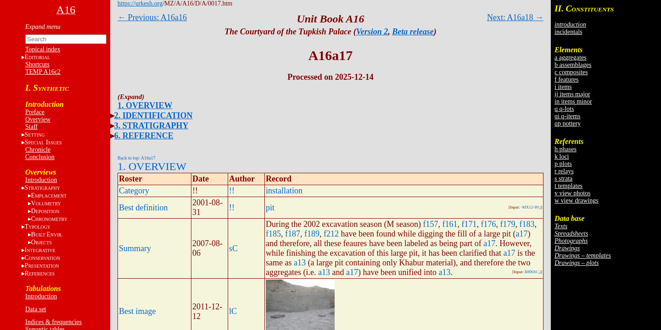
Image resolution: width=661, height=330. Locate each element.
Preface (35, 112)
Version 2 (372, 31)
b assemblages (573, 64)
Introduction (41, 179)
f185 (273, 233)
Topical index (42, 49)
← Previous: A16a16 (152, 17)
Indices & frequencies (53, 322)
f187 (292, 233)
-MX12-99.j (531, 207)
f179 (507, 224)
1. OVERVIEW (145, 105)
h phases (566, 149)
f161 (449, 224)
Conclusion (40, 157)
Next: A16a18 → (515, 17)
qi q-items (567, 116)
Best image (137, 311)
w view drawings (577, 200)
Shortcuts (37, 64)
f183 (526, 224)
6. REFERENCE (144, 135)
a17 (522, 233)
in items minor (573, 101)
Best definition (143, 207)
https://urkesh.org (140, 3)
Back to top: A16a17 (137, 157)
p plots (563, 163)
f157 (430, 224)
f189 (311, 233)
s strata (563, 178)
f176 (488, 224)
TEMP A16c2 (43, 71)
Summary (135, 248)
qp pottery (568, 123)
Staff (31, 126)
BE (47, 234)
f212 (331, 233)
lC (233, 311)
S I (43, 142)
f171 (468, 224)
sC (233, 248)
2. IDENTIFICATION (153, 115)
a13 (300, 262)
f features (566, 79)
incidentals (569, 31)
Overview (37, 119)
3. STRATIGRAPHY (151, 125)
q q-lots (564, 108)
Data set (35, 309)
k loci (562, 156)
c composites (571, 72)
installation (284, 190)
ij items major (572, 94)
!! (232, 190)
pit (270, 207)
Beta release (412, 31)
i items (563, 86)
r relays (564, 171)
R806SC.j (533, 272)
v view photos (573, 193)
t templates (569, 185)
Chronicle (37, 149)
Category (134, 190)
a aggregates (571, 57)
